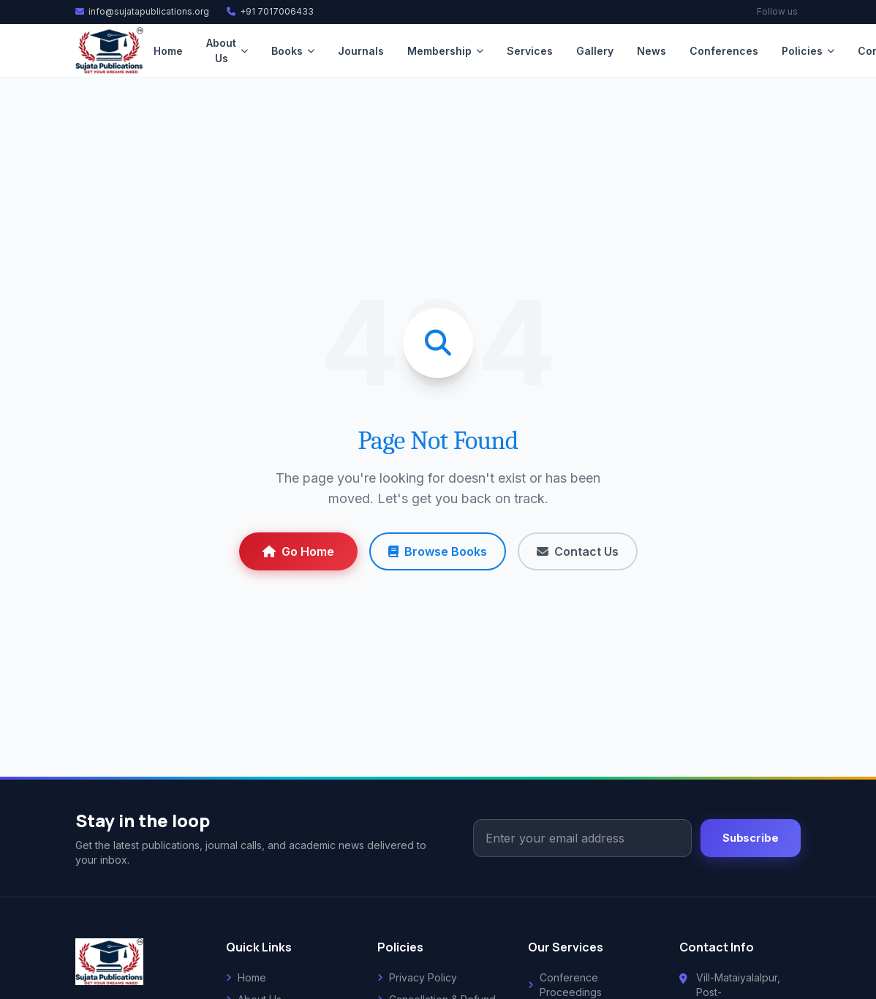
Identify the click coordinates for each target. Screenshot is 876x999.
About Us (227, 50)
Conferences (724, 51)
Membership (445, 51)
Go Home (298, 551)
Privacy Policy (417, 977)
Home (168, 51)
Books (292, 51)
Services (530, 51)
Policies (808, 51)
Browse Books (437, 551)
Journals (361, 51)
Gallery (594, 51)
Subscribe (750, 838)
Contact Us (578, 551)
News (651, 51)
